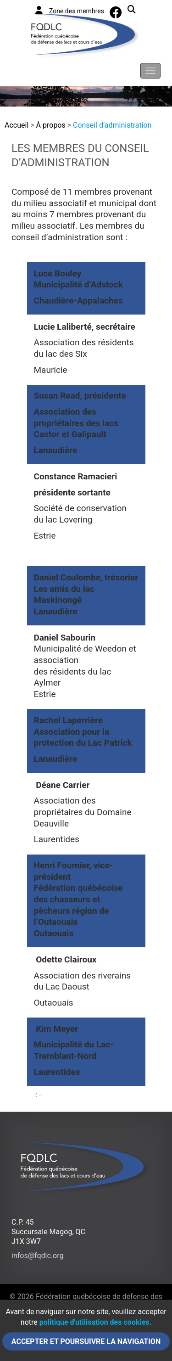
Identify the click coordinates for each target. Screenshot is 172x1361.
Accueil (16, 125)
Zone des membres (69, 10)
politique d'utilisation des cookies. (95, 1322)
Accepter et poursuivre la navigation (86, 1341)
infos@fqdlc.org (37, 1255)
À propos (51, 125)
